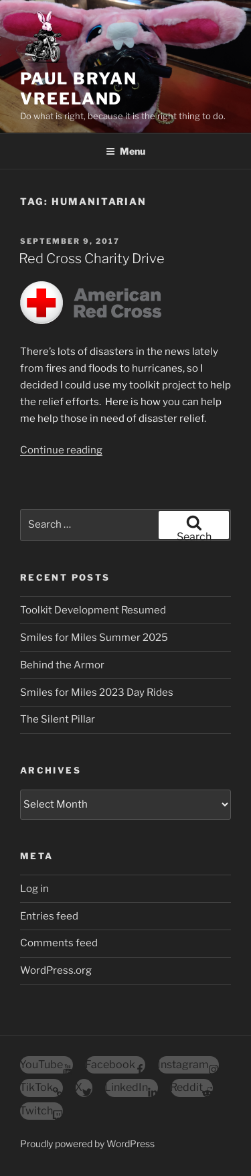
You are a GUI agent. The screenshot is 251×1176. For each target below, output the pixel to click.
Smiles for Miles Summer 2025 (94, 638)
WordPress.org (56, 970)
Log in (34, 889)
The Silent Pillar (57, 719)
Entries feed (49, 916)
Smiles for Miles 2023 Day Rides (96, 692)
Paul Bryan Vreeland (78, 88)
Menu (125, 151)
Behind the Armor (62, 665)
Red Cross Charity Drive (92, 258)
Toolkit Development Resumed (93, 610)
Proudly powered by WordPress (87, 1143)
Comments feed (59, 943)
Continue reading (61, 450)
